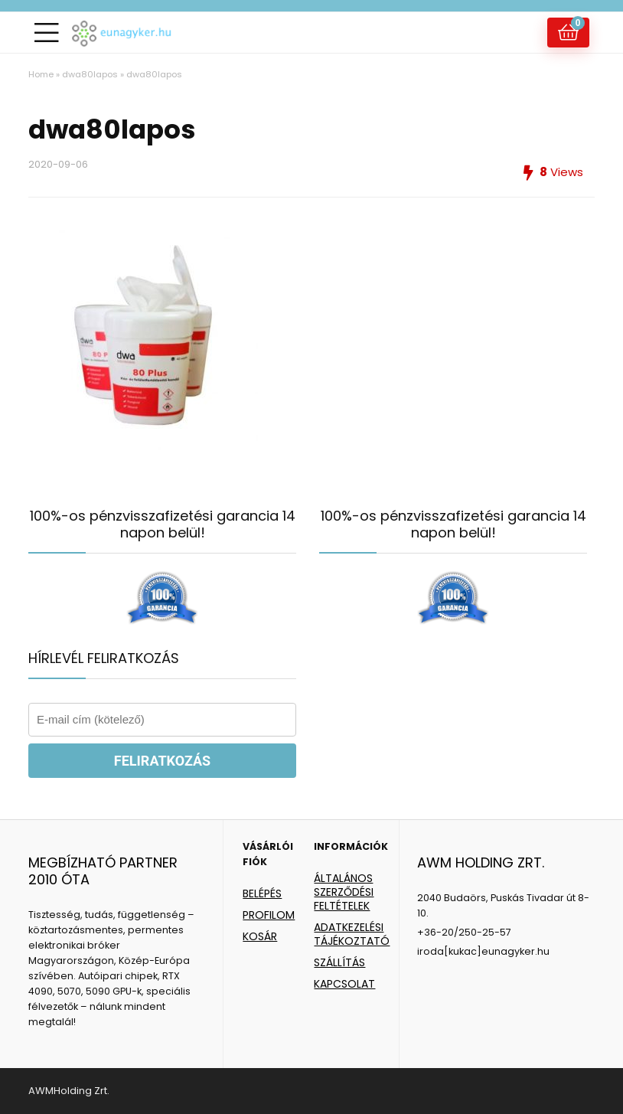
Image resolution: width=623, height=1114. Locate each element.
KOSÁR (260, 936)
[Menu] (46, 32)
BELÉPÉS (262, 893)
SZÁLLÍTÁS (339, 962)
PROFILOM (269, 915)
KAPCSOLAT (344, 983)
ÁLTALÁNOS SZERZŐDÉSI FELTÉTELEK (343, 892)
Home (41, 74)
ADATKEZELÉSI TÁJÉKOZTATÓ (352, 934)
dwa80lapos (90, 74)
